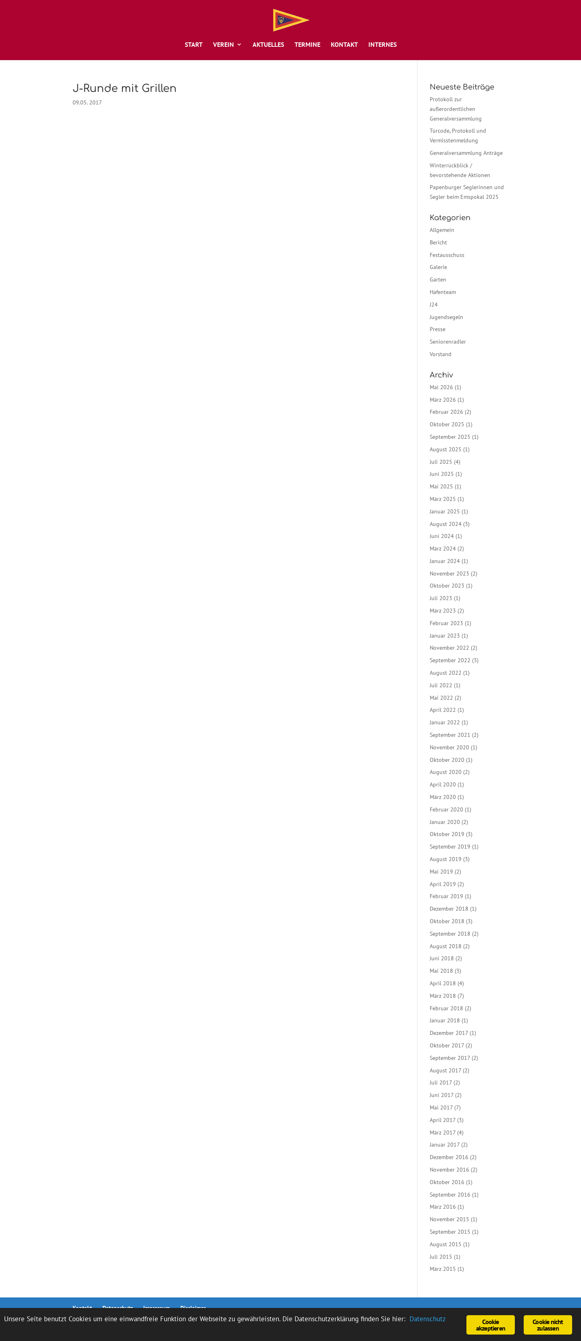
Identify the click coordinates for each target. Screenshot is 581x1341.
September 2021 (450, 734)
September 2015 (450, 1231)
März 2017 (443, 1132)
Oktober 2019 (447, 834)
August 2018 (446, 946)
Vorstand (440, 354)
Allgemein (442, 230)
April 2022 (443, 709)
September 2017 (450, 1058)
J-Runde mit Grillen (125, 88)
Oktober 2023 (447, 585)
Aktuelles (268, 45)
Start (194, 45)
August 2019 (446, 859)
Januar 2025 (445, 511)
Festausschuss (447, 255)
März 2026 (443, 399)
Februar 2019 (446, 896)
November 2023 (449, 573)
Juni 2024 (442, 536)
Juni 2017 (442, 1095)
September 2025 (450, 436)
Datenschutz (428, 1318)
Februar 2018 (446, 1008)
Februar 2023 (446, 623)
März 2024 (443, 548)
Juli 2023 (441, 598)
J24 (434, 304)
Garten (438, 279)
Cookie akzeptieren (490, 1325)
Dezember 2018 (449, 908)
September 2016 (450, 1194)
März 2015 (443, 1268)
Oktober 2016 (447, 1182)
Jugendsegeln (446, 317)
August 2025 (446, 449)
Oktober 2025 (447, 424)
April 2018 (443, 983)
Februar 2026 (446, 411)
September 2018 (450, 933)
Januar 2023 (445, 635)
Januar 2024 (445, 561)
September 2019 (450, 846)
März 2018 (443, 995)
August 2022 (446, 672)
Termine (307, 45)
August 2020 (446, 772)
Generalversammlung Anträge (466, 152)
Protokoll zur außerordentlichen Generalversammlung (456, 109)
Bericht (438, 242)
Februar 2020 (446, 809)
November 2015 (449, 1219)
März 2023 (443, 610)
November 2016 (449, 1169)
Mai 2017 (441, 1107)
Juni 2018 (442, 958)
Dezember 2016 (449, 1157)
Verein (223, 45)
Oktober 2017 (447, 1045)
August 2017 (445, 1070)
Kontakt (344, 45)
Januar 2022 (445, 722)
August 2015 (446, 1244)
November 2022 (449, 647)
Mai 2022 (441, 697)
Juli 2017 (441, 1082)
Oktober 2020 (447, 759)
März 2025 (443, 499)
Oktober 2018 (447, 921)
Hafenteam (443, 292)
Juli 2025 (441, 461)
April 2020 (443, 784)
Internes (382, 45)
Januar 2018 (445, 1020)
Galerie (438, 267)
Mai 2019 (441, 871)
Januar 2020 (445, 822)
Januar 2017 (445, 1144)
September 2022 (450, 660)
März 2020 (443, 797)
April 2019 (443, 884)
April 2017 (443, 1120)
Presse (437, 329)
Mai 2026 (441, 387)
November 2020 (449, 747)
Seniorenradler (448, 341)
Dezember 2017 (449, 1033)
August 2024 (446, 524)
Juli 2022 (441, 685)
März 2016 (443, 1206)
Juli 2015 (441, 1256)
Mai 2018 (441, 970)
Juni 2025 (442, 474)
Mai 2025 (441, 486)
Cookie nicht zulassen (548, 1325)
